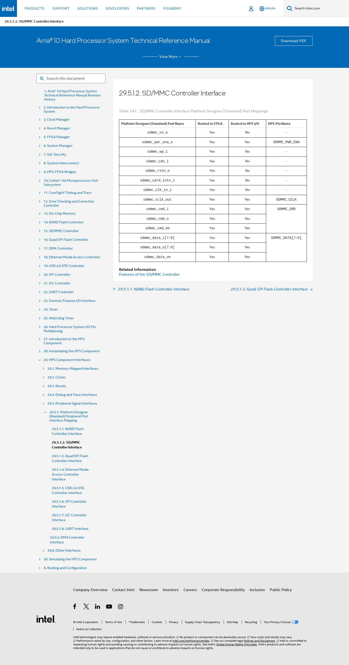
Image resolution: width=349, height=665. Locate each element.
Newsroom (148, 589)
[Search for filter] (70, 78)
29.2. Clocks (57, 377)
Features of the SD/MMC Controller (149, 274)
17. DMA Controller (58, 248)
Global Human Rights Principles (236, 644)
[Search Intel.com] (321, 8)
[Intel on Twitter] (86, 607)
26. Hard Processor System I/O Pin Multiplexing (70, 329)
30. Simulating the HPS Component (70, 559)
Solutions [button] (87, 8)
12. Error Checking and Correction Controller (69, 203)
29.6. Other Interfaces (64, 550)
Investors (171, 589)
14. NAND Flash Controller (64, 222)
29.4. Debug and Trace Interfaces (72, 395)
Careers (190, 589)
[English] (267, 8)
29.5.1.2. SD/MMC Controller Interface (67, 445)
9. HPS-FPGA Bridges (60, 172)
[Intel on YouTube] (109, 607)
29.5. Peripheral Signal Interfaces (72, 403)
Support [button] (61, 8)
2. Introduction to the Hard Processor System (72, 109)
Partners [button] (146, 8)
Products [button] (35, 8)
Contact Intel (123, 589)
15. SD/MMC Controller (61, 231)
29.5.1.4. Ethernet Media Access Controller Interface (70, 474)
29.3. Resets (57, 386)
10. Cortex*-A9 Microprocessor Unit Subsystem (71, 183)
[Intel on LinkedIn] (98, 607)
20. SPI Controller (57, 275)
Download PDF (294, 41)
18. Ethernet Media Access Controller (72, 257)
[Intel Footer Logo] (46, 618)
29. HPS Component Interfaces (67, 360)
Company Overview (90, 589)
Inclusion (257, 589)
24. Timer (51, 309)
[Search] (290, 8)
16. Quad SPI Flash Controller (66, 240)
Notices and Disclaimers (259, 640)
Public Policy (281, 589)
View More (171, 56)
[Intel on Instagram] (121, 607)
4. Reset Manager (57, 128)
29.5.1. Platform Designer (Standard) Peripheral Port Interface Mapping (68, 416)
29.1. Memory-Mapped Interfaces (73, 369)
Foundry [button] (172, 8)
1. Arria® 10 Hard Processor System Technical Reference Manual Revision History (72, 95)
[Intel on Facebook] (75, 607)
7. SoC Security (55, 154)
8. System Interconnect (61, 163)
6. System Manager (58, 146)
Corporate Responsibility (223, 589)
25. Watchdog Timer (59, 318)
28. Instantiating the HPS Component (72, 351)
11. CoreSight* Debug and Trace (68, 193)
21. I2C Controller (57, 283)
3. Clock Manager (57, 119)
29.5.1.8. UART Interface (70, 528)
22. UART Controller (59, 292)
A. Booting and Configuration (65, 568)
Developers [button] (117, 8)
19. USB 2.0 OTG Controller (64, 266)
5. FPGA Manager (57, 137)
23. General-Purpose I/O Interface (69, 301)
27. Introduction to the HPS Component (64, 341)
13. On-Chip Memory (59, 213)
